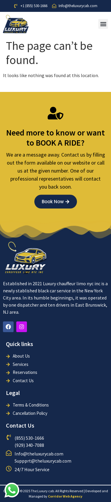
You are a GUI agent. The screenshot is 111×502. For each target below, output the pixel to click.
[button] (103, 24)
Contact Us (20, 425)
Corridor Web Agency (65, 496)
